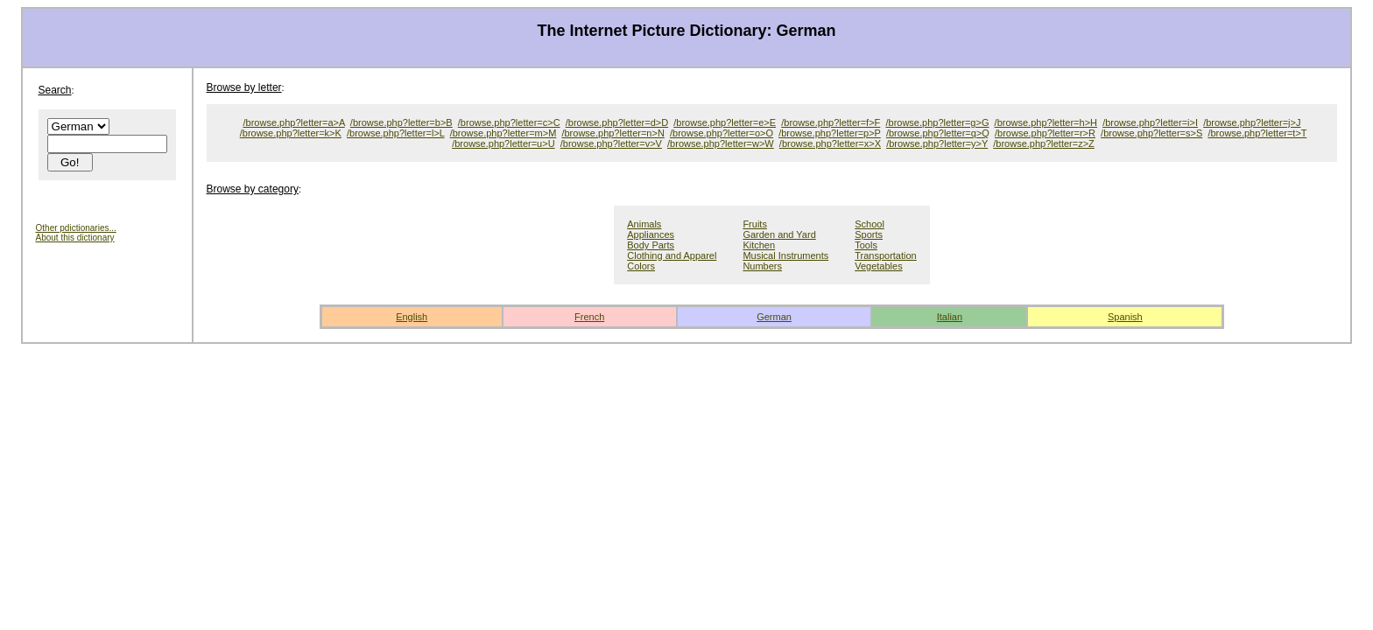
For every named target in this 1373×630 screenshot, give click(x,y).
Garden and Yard (779, 234)
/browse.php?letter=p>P (829, 133)
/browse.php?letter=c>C (509, 122)
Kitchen (759, 245)
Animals (644, 224)
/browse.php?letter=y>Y (937, 143)
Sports (869, 234)
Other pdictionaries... (76, 228)
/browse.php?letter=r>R (1045, 133)
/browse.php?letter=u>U (503, 143)
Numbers (762, 266)
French (589, 317)
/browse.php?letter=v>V (611, 143)
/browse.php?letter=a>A (294, 122)
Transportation (886, 255)
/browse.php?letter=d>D (617, 122)
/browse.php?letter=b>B (401, 122)
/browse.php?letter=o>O (721, 133)
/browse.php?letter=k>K (290, 133)
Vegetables (878, 266)
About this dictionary (75, 237)
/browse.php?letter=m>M (503, 133)
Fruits (755, 224)
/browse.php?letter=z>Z (1044, 143)
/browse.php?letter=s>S (1151, 133)
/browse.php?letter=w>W (720, 143)
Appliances (650, 234)
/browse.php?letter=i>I (1150, 122)
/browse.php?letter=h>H (1046, 122)
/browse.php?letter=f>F (830, 122)
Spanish (1125, 317)
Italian (949, 317)
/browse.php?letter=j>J (1251, 122)
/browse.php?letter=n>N (612, 133)
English (411, 317)
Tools (866, 245)
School (869, 224)
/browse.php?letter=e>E (724, 122)
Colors (641, 266)
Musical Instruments (785, 255)
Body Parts (650, 245)
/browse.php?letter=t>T (1257, 133)
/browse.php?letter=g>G (937, 122)
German (774, 317)
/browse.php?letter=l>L (396, 133)
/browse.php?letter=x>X (830, 143)
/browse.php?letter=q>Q (937, 133)
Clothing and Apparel (671, 255)
